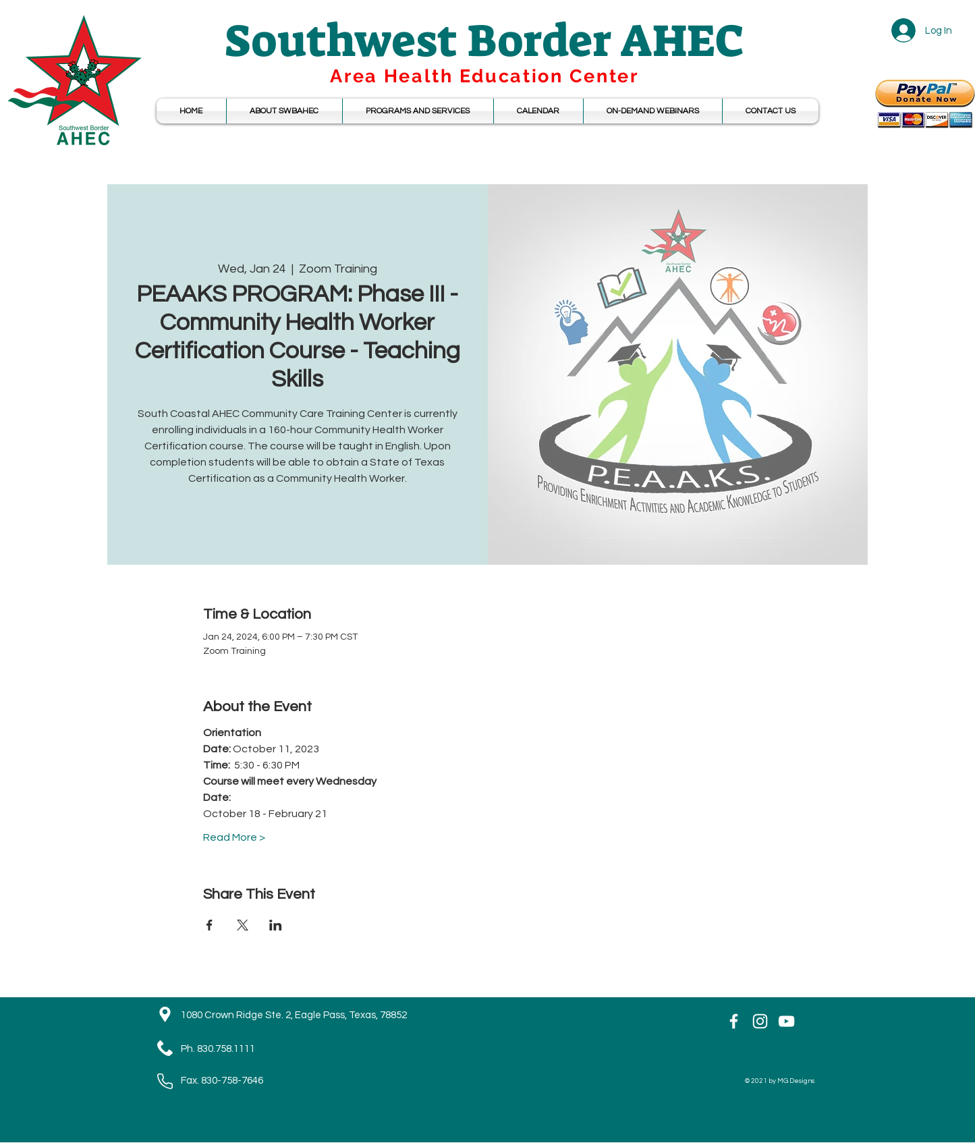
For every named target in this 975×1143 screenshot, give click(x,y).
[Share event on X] (242, 925)
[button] (538, 111)
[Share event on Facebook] (209, 925)
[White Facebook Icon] (734, 1021)
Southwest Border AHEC (484, 40)
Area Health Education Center (484, 75)
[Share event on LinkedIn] (275, 925)
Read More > (234, 837)
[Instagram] (760, 1021)
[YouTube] (786, 1021)
